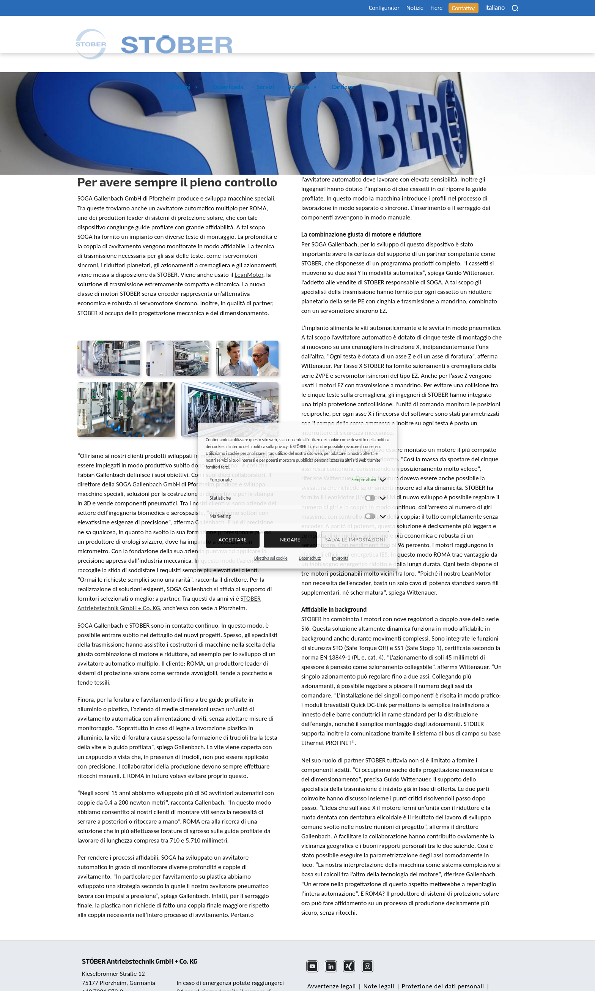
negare (290, 539)
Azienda (467, 31)
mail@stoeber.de (105, 975)
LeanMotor (249, 254)
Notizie (394, 8)
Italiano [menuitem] (487, 8)
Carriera (507, 31)
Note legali (375, 965)
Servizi (430, 31)
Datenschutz (310, 558)
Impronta (340, 558)
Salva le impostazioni (355, 539)
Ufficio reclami (458, 974)
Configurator (356, 8)
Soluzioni (347, 31)
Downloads (393, 31)
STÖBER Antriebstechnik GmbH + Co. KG (145, 934)
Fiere (420, 8)
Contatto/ (452, 8)
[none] (492, 8)
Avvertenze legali (330, 965)
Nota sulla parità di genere (344, 974)
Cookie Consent (410, 974)
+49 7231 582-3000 (228, 974)
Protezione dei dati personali (438, 965)
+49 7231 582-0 (103, 965)
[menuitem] (492, 8)
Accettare (233, 539)
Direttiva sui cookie (271, 558)
